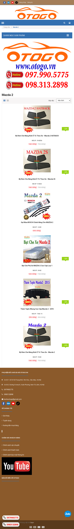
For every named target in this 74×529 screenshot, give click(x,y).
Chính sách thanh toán (10, 450)
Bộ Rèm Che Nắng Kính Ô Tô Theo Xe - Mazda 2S (37, 179)
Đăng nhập (22, 2)
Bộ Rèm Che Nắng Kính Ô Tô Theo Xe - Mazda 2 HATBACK (37, 136)
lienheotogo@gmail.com (13, 399)
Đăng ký (30, 2)
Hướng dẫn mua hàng (10, 425)
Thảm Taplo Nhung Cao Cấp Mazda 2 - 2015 (37, 309)
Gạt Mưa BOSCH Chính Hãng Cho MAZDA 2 (37, 222)
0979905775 (8, 389)
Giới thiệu (6, 416)
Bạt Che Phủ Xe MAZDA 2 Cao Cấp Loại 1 (37, 266)
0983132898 (8, 394)
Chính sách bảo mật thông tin (13, 455)
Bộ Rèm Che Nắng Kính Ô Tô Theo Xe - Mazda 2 (37, 352)
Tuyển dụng (6, 421)
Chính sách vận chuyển (10, 445)
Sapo (32, 522)
